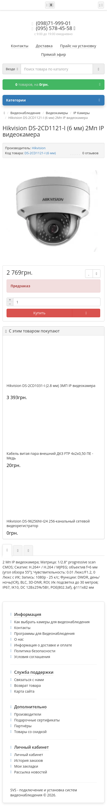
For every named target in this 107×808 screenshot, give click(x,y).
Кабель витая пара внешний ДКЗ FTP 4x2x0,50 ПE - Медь (50, 455)
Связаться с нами (29, 679)
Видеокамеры (57, 113)
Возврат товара (27, 685)
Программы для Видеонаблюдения (44, 633)
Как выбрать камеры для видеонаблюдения (52, 621)
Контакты (22, 627)
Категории (53, 100)
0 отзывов (90, 153)
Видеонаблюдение (25, 113)
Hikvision (39, 148)
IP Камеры (82, 113)
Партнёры (22, 725)
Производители (27, 714)
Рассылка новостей (30, 772)
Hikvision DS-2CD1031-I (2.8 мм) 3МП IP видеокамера (51, 385)
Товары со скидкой (30, 731)
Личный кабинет (28, 754)
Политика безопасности (34, 650)
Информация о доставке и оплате (43, 645)
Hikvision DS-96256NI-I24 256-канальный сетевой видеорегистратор (48, 523)
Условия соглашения (32, 656)
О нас (19, 639)
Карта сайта (24, 691)
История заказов (28, 760)
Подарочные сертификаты (37, 720)
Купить (39, 312)
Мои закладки (26, 766)
